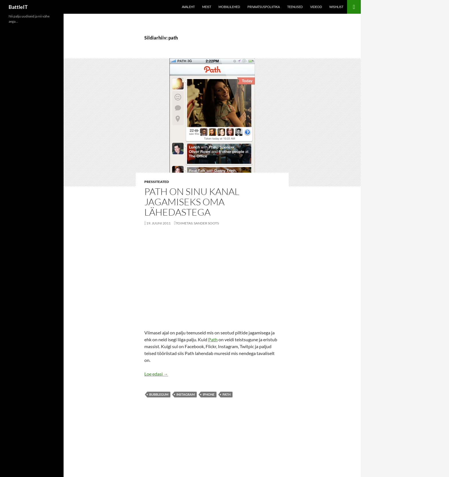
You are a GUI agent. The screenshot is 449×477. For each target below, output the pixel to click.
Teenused (295, 7)
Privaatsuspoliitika (263, 7)
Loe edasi (156, 374)
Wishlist (336, 7)
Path (213, 339)
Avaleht (188, 7)
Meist (206, 7)
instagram (185, 394)
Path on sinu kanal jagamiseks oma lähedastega (191, 202)
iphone (208, 394)
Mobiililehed (229, 7)
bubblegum (158, 394)
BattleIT (18, 7)
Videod (316, 7)
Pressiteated (156, 182)
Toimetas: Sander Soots (197, 223)
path (226, 394)
